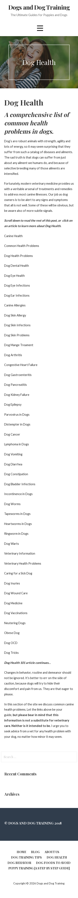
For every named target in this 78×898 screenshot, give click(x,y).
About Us (52, 852)
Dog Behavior (19, 863)
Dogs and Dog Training (39, 7)
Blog (35, 852)
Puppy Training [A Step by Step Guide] (39, 868)
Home (21, 852)
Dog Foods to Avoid (53, 863)
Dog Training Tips (26, 857)
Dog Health (57, 857)
